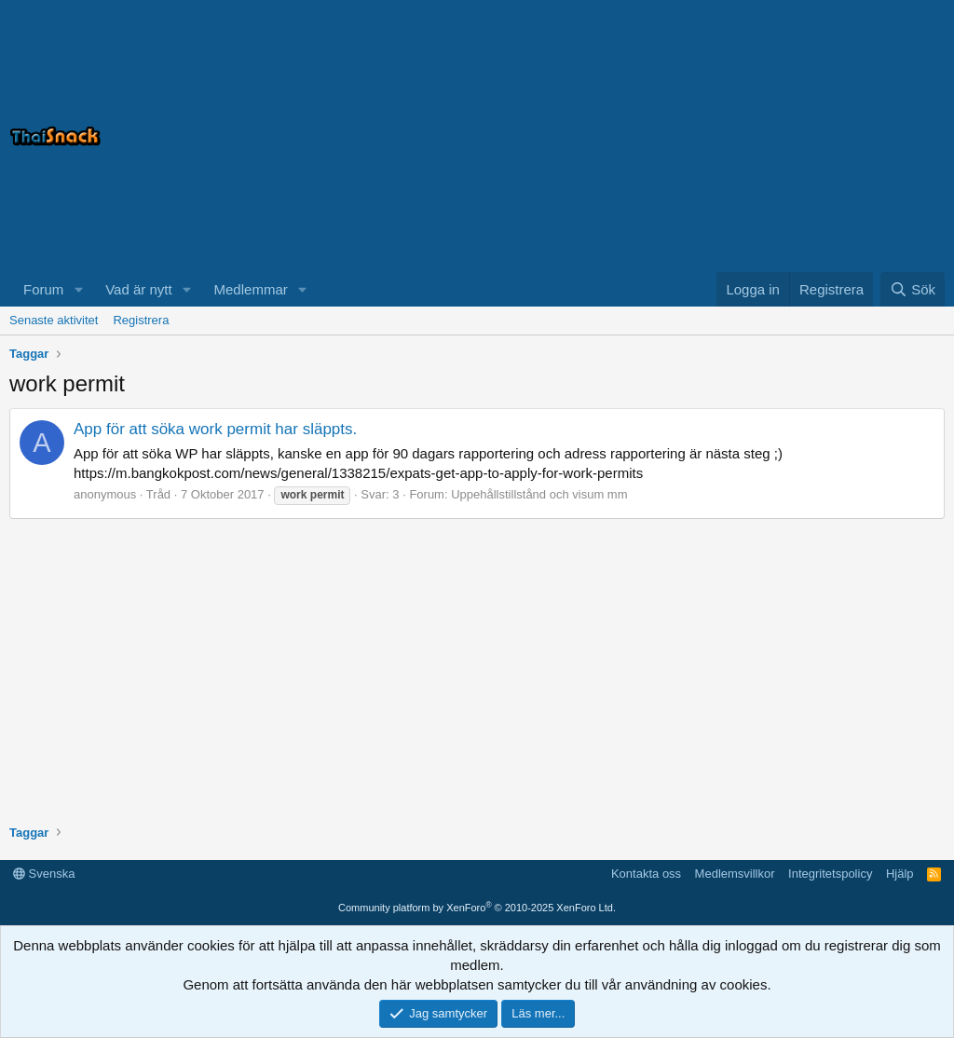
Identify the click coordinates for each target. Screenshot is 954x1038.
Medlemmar (251, 289)
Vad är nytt (138, 289)
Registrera (141, 320)
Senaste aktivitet (53, 320)
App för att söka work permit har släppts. (215, 429)
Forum (43, 289)
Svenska (44, 874)
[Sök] (912, 289)
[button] (78, 289)
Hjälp (900, 874)
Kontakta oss (646, 874)
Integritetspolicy (830, 874)
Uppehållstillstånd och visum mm (539, 494)
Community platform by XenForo (477, 907)
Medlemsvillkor (735, 874)
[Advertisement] (712, 136)
